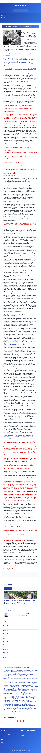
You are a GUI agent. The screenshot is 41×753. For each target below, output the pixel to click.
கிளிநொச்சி (21, 692)
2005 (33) (5, 654)
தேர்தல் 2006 (10, 700)
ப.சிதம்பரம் (16, 701)
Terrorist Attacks (11, 682)
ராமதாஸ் (5, 708)
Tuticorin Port (20, 682)
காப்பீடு (35, 690)
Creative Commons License (20, 751)
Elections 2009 (34, 669)
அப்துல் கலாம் (27, 684)
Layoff (28, 674)
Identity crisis (23, 671)
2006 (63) (5, 652)
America (15, 667)
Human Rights (11, 671)
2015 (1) (5, 633)
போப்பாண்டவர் (14, 705)
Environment (6, 670)
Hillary (32, 670)
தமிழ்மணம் (32, 697)
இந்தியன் (31, 686)
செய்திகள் (32, 694)
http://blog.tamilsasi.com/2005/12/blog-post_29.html (13, 344)
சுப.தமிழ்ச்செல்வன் (7, 694)
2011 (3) (5, 638)
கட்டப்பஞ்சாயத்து (23, 690)
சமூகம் (2, 20)
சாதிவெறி (20, 693)
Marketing (5, 675)
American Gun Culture (21, 667)
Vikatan (5, 684)
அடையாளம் (15, 684)
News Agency (6, 677)
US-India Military (33, 682)
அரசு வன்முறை (22, 685)
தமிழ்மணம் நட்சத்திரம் (8, 698)
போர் (24, 705)
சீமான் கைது (26, 693)
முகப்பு (2, 13)
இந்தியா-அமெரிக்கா (8, 688)
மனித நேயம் (10, 707)
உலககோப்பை (6, 689)
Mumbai (32, 675)
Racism (35, 678)
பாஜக (29, 703)
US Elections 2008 (26, 682)
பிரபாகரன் (33, 703)
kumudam (21, 674)
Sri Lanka (25, 679)
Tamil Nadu (19, 681)
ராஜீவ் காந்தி (18, 708)
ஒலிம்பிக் (16, 690)
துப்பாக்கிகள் (31, 698)
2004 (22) (5, 657)
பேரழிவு (29, 704)
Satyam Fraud (8, 679)
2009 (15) (5, 644)
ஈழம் (2, 15)
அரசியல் (3, 19)
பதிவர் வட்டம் (33, 701)
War (7, 684)
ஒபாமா (12, 690)
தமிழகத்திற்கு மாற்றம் (31, 696)
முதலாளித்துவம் (21, 707)
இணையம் (18, 686)
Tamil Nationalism (26, 681)
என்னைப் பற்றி (25, 734)
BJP (30, 667)
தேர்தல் (5, 700)
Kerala (8, 674)
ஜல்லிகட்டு (17, 711)
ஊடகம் (28, 689)
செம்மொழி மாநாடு (25, 694)
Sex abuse (21, 679)
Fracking (17, 670)
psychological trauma (29, 678)
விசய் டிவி (33, 709)
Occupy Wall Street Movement (31, 677)
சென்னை (5, 696)
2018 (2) (5, 625)
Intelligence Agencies (17, 673)
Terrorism (5, 682)
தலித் (15, 698)
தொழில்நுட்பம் (21, 700)
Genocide (21, 670)
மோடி (33, 707)
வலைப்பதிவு (24, 708)
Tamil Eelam (14, 681)
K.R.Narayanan (33, 673)
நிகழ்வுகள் (5, 701)
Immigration (28, 671)
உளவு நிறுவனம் (23, 689)
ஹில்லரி (22, 711)
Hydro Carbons (17, 671)
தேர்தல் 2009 (15, 700)
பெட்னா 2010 (19, 704)
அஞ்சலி (10, 684)
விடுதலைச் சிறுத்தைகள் (9, 711)
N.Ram (35, 675)
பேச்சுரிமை (24, 704)
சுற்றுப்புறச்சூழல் (16, 694)
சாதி (11, 693)
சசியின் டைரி (20, 6)
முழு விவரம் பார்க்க (23, 615)
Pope (24, 678)
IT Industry (24, 673)
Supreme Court (9, 681)
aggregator (11, 667)
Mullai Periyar (22, 675)
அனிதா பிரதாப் (29, 685)
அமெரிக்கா (11, 685)
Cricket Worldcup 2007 (19, 669)
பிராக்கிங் (5, 704)
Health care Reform (27, 670)
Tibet (16, 682)
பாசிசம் (16, 703)
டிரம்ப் (16, 696)
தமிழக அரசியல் (22, 696)
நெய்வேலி (11, 701)
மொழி (29, 707)
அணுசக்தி (20, 684)
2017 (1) (5, 628)
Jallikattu (28, 673)
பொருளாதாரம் (6, 705)
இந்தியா (36, 686)
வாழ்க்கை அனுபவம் (22, 709)
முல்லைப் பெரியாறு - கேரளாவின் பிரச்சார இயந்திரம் (19, 600)
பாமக (19, 703)
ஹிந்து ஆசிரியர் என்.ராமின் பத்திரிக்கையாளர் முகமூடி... (18, 26)
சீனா (30, 693)
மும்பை (26, 707)
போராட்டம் (20, 705)
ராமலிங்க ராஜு (11, 708)
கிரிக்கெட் (16, 692)
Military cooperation (15, 675)
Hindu (35, 670)
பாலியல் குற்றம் (24, 703)
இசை (14, 686)
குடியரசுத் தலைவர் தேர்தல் (30, 692)
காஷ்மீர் (3, 17)
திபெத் (18, 698)
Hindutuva (5, 671)
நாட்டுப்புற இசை (29, 700)
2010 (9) (5, 641)
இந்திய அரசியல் (25, 686)
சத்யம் (8, 693)
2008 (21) (5, 646)
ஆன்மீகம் (10, 686)
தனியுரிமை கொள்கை (26, 736)
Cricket (13, 669)
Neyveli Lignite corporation (14, 677)
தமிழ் (21, 697)
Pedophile (13, 678)
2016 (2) (5, 630)
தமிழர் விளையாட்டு (12, 697)
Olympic (5, 678)
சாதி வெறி (14, 693)
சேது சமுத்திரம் (11, 696)
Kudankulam (16, 674)
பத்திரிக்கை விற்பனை (8, 703)
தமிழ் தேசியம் (26, 697)
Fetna (14, 670)
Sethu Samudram (14, 679)
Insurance (10, 673)
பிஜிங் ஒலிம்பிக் (12, 704)
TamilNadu (32, 681)
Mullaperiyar (27, 675)
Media (9, 675)
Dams (26, 669)
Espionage (11, 670)
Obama (23, 677)
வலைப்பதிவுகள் (13, 709)
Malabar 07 (31, 674)
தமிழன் (18, 697)
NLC (21, 677)
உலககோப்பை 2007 (14, 689)
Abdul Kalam (6, 667)
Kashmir (5, 674)
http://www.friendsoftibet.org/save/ (29, 552)
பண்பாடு (28, 701)
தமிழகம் (5, 697)
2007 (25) (5, 649)
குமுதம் (5, 693)
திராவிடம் (25, 698)
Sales (4, 679)
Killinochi (12, 674)
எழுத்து (35, 689)
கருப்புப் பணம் (30, 690)
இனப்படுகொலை (22, 688)
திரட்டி (21, 698)
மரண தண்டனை (29, 705)
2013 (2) (5, 636)
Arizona (27, 667)
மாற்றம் (15, 707)
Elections (29, 669)
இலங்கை (15, 688)
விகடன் (28, 709)
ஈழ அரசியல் (29, 688)
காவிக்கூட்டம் (6, 692)
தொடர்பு (23, 735)
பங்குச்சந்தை (22, 701)
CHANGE (10, 669)
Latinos (24, 674)
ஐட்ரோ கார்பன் (6, 690)
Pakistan (8, 678)
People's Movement (19, 678)
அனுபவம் (5, 686)
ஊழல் (32, 689)
